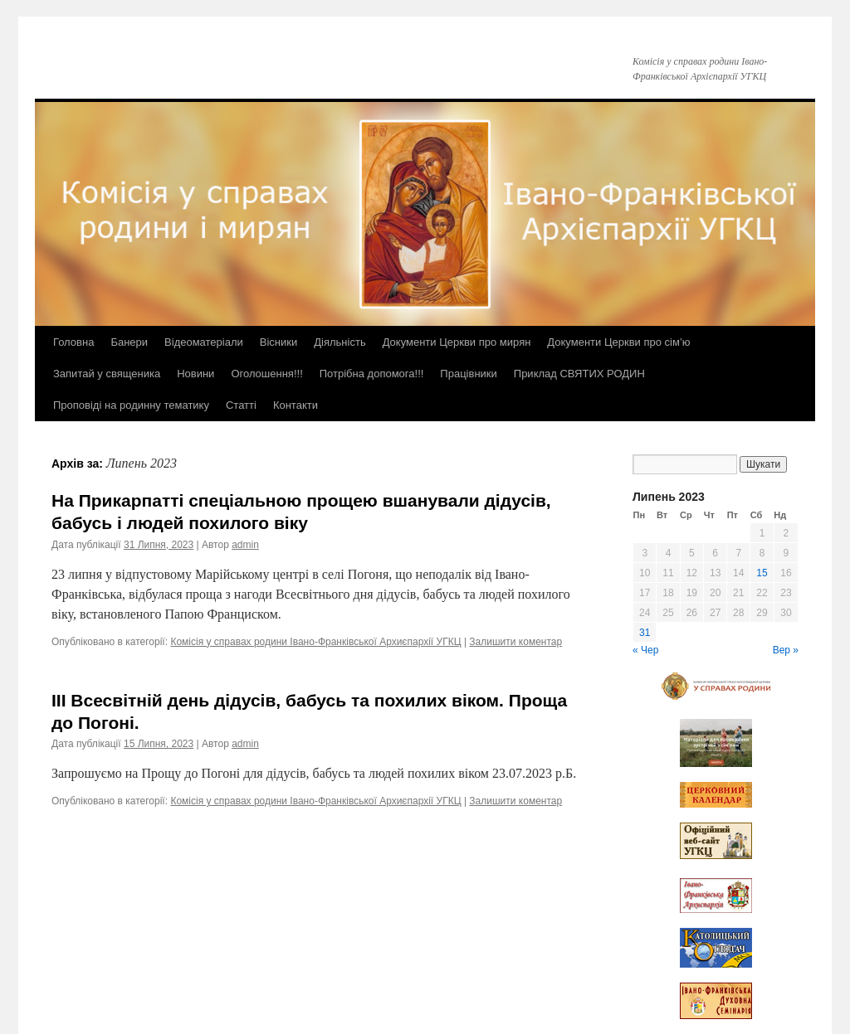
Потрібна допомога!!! (372, 373)
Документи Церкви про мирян (457, 342)
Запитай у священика (106, 373)
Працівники (468, 373)
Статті (241, 405)
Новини (195, 373)
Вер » (786, 650)
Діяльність (339, 342)
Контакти (295, 405)
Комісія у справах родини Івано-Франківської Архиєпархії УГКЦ (315, 642)
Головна (73, 342)
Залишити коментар (515, 642)
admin (245, 545)
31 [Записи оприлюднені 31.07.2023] (644, 632)
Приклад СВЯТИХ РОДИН (579, 373)
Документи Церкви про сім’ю (618, 342)
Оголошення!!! (266, 373)
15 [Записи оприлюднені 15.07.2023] (761, 573)
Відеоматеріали (203, 342)
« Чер (645, 650)
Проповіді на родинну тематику (131, 405)
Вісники (278, 342)
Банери (129, 342)
